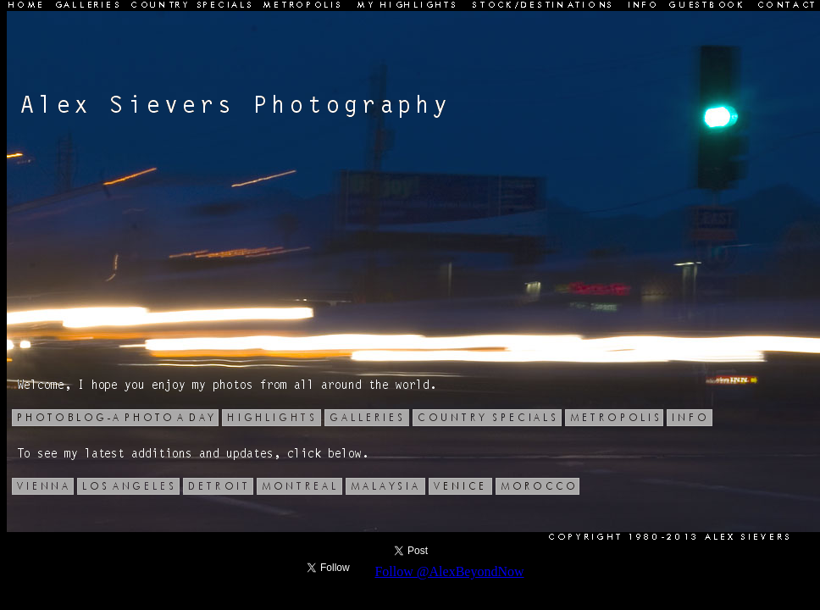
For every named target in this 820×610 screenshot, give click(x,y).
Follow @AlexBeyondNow (449, 571)
